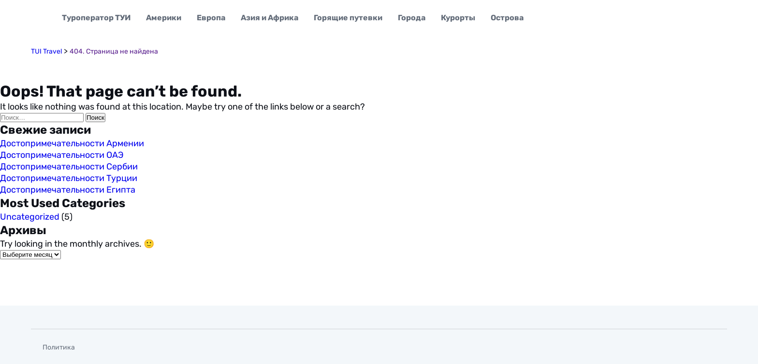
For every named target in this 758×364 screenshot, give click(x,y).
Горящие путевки (348, 17)
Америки (163, 17)
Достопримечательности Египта (67, 189)
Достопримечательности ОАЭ (62, 155)
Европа (211, 17)
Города (411, 17)
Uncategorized (29, 216)
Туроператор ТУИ (96, 17)
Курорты (458, 17)
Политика (59, 347)
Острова (507, 17)
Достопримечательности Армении (72, 143)
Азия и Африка (269, 17)
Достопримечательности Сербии (69, 166)
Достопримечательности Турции (68, 178)
